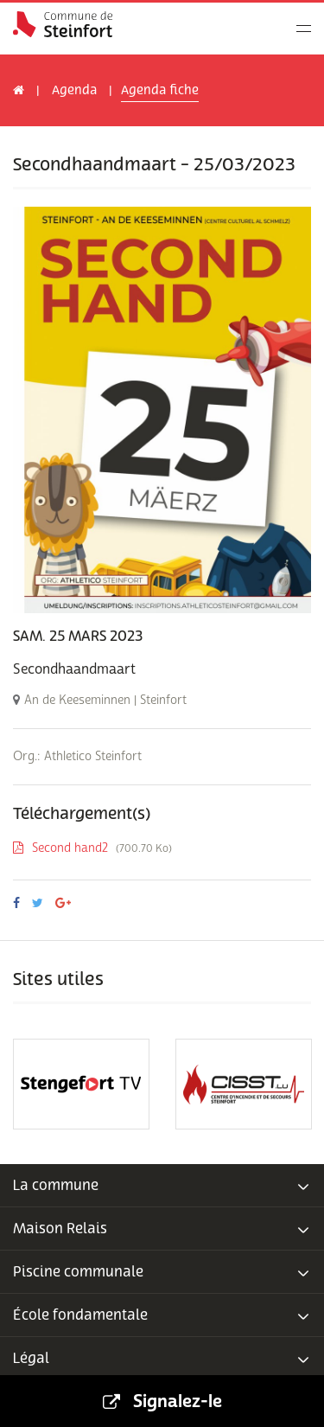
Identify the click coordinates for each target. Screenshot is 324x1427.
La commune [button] (162, 1185)
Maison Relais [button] (162, 1229)
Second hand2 (92, 848)
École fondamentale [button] (162, 1315)
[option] (162, 410)
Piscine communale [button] (162, 1272)
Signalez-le (162, 1401)
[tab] (162, 1185)
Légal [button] (162, 1358)
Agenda (74, 90)
